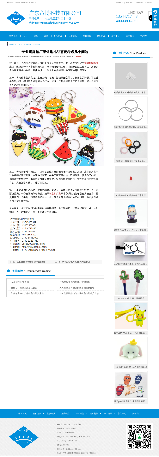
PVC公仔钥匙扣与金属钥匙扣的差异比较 (79, 293)
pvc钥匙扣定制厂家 (20, 282)
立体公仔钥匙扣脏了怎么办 (24, 288)
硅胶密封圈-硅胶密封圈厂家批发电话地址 (133, 127)
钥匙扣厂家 (55, 193)
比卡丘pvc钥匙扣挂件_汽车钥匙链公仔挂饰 (133, 333)
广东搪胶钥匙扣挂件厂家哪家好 (75, 282)
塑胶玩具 (87, 36)
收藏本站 (119, 2)
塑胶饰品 (65, 413)
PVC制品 (58, 36)
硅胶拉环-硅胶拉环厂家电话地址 (131, 161)
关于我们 (130, 36)
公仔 (26, 36)
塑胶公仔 (37, 413)
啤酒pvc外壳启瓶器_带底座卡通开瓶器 (131, 401)
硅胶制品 (72, 36)
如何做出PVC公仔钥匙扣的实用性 (27, 293)
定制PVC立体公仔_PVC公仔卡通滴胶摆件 (133, 230)
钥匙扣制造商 (91, 63)
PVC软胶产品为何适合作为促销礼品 (76, 262)
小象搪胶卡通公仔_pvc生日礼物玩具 (131, 367)
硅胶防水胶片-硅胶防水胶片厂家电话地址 (133, 92)
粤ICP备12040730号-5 (72, 424)
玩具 (36, 36)
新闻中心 (115, 36)
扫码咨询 (148, 2)
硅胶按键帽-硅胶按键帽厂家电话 (131, 195)
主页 (20, 45)
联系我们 (129, 2)
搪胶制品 (101, 36)
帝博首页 (13, 36)
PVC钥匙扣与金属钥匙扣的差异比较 (77, 288)
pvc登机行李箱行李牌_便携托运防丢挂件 (132, 264)
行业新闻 (36, 45)
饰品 (46, 36)
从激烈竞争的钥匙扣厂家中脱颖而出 (31, 262)
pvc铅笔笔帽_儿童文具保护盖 (131, 298)
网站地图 (139, 2)
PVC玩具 (108, 413)
